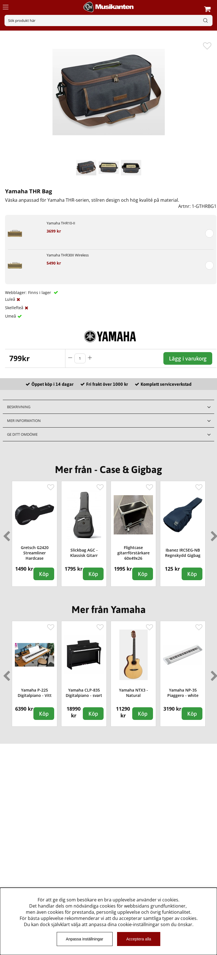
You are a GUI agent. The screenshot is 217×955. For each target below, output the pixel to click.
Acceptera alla (138, 939)
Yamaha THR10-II (61, 223)
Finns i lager (40, 292)
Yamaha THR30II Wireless (68, 255)
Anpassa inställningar (84, 939)
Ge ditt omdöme (22, 434)
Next (213, 534)
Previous (5, 534)
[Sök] (108, 20)
